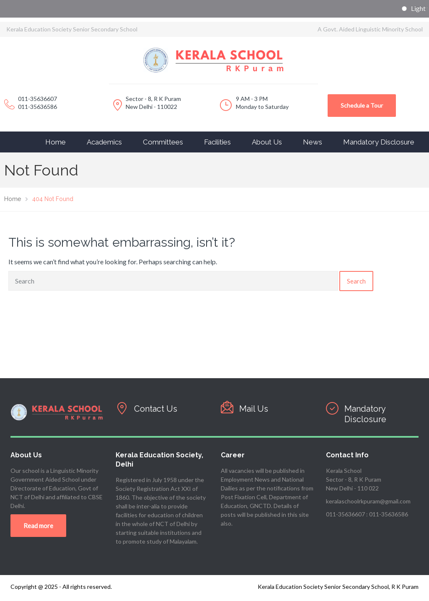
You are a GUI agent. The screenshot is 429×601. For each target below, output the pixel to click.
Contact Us (155, 409)
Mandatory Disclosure (378, 142)
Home (55, 142)
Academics (104, 142)
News (312, 142)
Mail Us (253, 409)
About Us (267, 142)
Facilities (217, 142)
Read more (38, 525)
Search (356, 281)
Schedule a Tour (362, 105)
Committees (163, 142)
